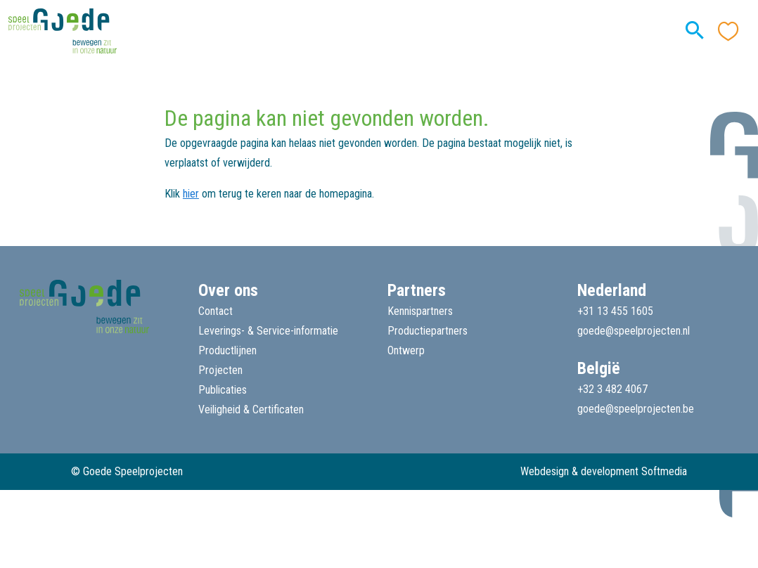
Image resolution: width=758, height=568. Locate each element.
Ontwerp (406, 350)
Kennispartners (420, 311)
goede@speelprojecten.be (635, 408)
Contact (215, 311)
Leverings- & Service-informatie (268, 330)
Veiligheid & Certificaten (251, 409)
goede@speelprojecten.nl (633, 330)
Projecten (220, 370)
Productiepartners (427, 330)
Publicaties (222, 389)
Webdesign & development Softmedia (603, 471)
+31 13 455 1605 (615, 311)
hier (191, 193)
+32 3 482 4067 (612, 389)
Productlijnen (227, 350)
